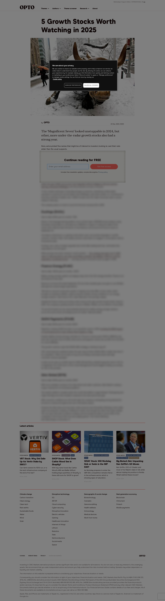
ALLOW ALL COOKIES (91, 85)
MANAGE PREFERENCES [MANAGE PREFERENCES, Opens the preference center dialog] (73, 85)
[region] (83, 75)
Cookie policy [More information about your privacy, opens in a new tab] (57, 79)
